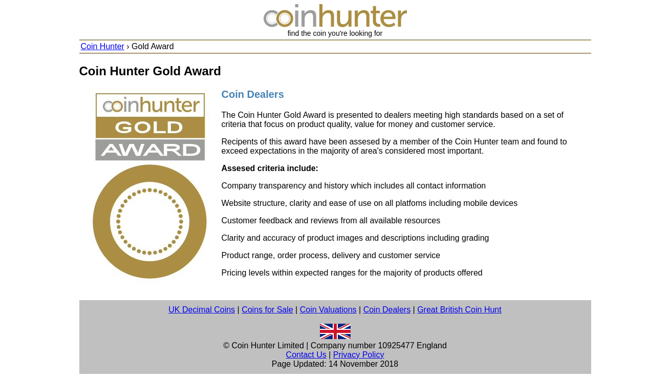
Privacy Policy (358, 354)
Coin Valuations (328, 309)
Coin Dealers (386, 309)
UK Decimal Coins (201, 309)
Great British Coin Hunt (459, 309)
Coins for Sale (267, 309)
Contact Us (306, 354)
